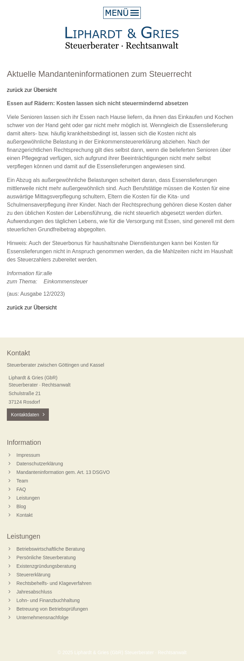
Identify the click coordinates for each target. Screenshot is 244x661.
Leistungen (28, 498)
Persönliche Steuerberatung (46, 557)
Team (22, 480)
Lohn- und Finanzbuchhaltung (48, 600)
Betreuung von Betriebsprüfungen (52, 609)
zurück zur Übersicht (32, 90)
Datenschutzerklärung (39, 463)
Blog (21, 506)
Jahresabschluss (34, 592)
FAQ (21, 489)
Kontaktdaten (25, 414)
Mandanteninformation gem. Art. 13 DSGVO (63, 472)
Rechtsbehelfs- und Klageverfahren (53, 583)
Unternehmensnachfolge (42, 617)
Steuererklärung (33, 574)
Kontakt (24, 515)
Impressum (28, 455)
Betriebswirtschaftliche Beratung (50, 549)
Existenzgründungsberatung (46, 566)
